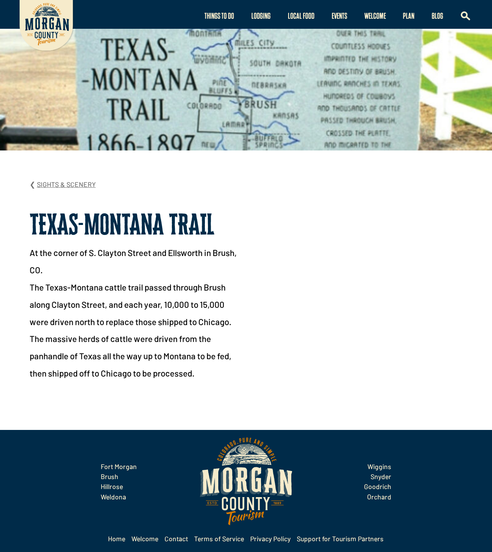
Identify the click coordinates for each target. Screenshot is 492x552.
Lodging (261, 16)
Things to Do (219, 16)
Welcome (375, 16)
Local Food (301, 16)
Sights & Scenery (66, 184)
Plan (408, 16)
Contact (176, 538)
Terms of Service (219, 538)
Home (116, 538)
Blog (437, 16)
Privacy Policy (270, 538)
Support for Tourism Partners (340, 538)
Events (339, 16)
